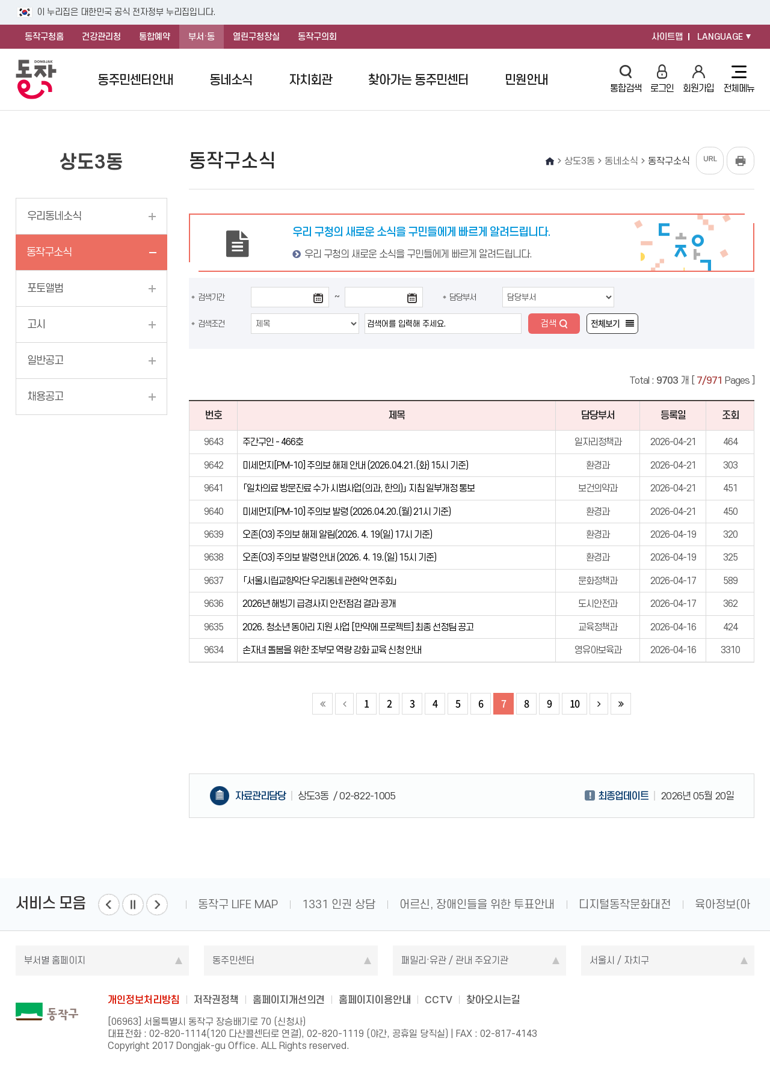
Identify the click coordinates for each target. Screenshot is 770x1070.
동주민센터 (233, 960)
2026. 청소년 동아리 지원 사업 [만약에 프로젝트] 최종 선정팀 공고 (357, 627)
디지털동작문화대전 (625, 904)
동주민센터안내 (135, 79)
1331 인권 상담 (338, 904)
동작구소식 (49, 252)
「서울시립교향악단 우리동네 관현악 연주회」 (319, 580)
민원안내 (526, 79)
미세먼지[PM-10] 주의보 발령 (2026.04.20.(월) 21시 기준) (346, 511)
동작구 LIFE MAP (238, 904)
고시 (36, 324)
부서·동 (201, 36)
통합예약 (154, 36)
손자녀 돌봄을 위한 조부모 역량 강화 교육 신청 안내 (331, 650)
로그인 (662, 79)
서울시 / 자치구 (619, 960)
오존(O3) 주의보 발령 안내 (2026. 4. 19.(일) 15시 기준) (339, 557)
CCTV (438, 1000)
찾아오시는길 (493, 1000)
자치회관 (310, 79)
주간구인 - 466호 (272, 441)
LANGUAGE (720, 36)
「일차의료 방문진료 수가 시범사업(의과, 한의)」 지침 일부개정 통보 (358, 488)
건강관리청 (101, 36)
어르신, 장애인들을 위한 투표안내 (477, 904)
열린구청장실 (256, 36)
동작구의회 (317, 36)
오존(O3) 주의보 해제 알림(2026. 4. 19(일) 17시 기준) (337, 534)
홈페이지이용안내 (375, 1000)
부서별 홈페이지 (54, 960)
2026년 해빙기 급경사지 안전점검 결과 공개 (319, 603)
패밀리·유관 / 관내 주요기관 (454, 960)
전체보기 (605, 323)
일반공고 (45, 360)
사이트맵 (667, 36)
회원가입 (698, 79)
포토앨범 (45, 288)
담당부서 (462, 297)
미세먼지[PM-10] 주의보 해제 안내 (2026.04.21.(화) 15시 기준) (355, 465)
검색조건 (211, 323)
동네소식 (231, 79)
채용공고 (45, 396)
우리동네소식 (54, 216)
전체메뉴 (738, 79)
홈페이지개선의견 (289, 1000)
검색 (548, 323)
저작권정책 (216, 1000)
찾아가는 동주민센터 (418, 79)
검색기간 (211, 297)
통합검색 (625, 79)
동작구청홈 (44, 36)
